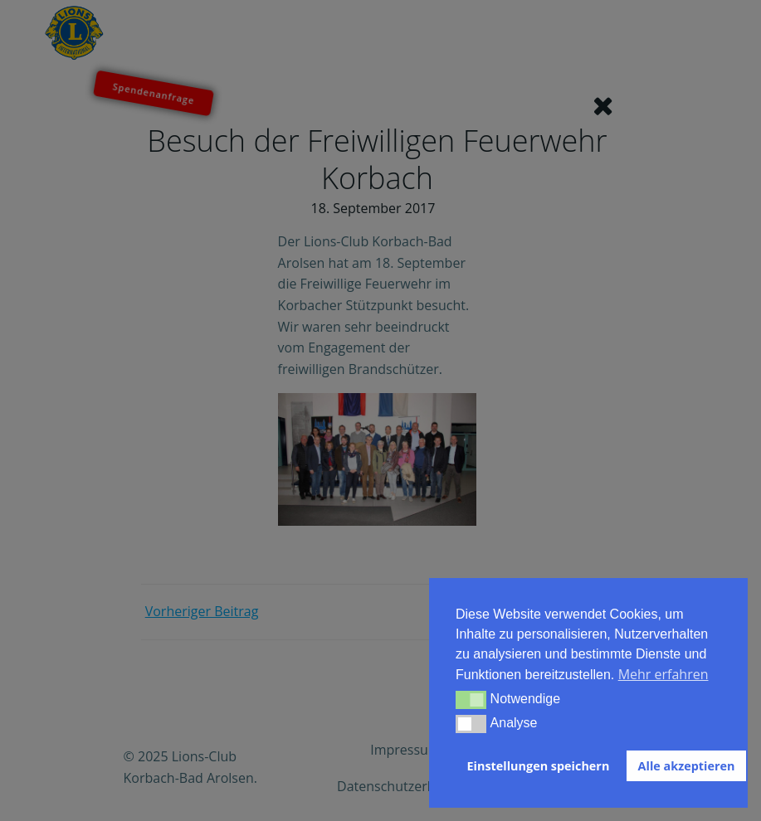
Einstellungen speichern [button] (538, 766)
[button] (471, 700)
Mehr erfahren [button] (663, 674)
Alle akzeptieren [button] (686, 766)
